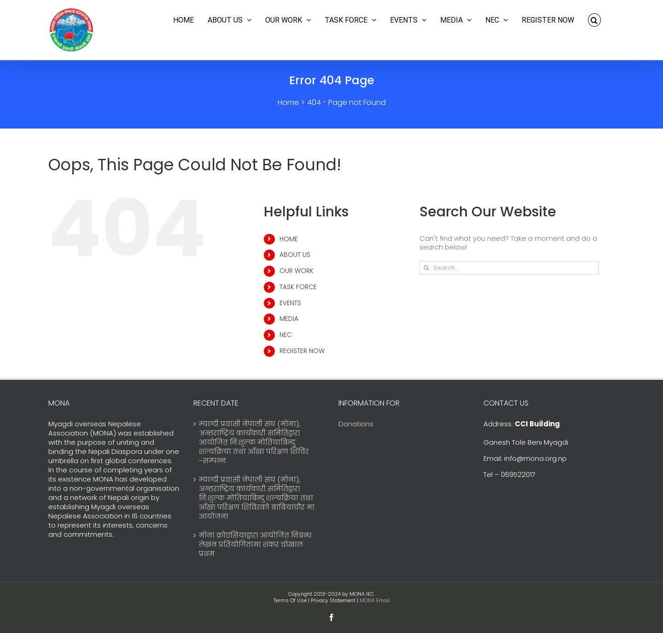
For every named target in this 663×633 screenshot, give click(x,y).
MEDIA (288, 318)
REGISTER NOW (302, 350)
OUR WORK (296, 270)
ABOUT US (294, 254)
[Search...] (509, 267)
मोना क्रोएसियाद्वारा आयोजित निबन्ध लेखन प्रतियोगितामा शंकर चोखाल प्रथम (255, 544)
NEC (285, 334)
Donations (355, 424)
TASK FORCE (298, 286)
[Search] (426, 267)
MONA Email (375, 600)
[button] (594, 20)
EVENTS (290, 303)
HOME (288, 239)
